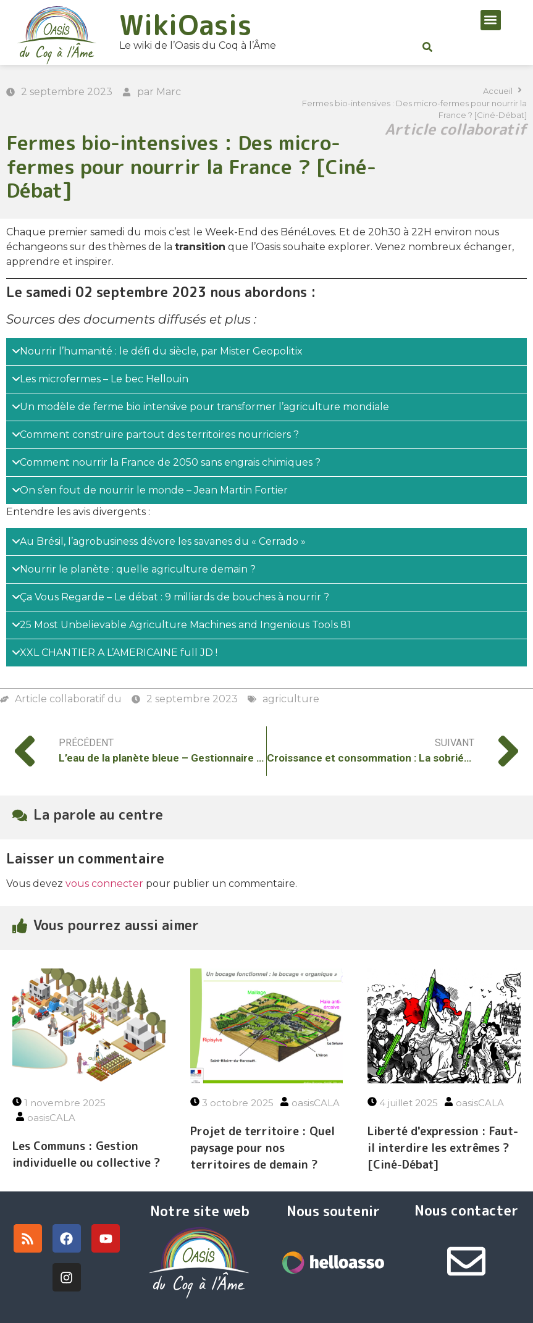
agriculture (290, 699)
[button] (491, 20)
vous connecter (104, 883)
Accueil (498, 91)
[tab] (266, 351)
